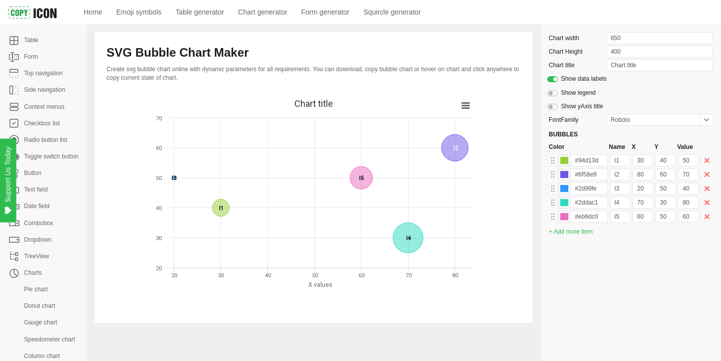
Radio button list (45, 139)
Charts (33, 272)
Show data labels (583, 78)
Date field (37, 206)
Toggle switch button (51, 156)
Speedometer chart (49, 339)
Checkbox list (42, 123)
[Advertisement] (351, 342)
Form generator (325, 12)
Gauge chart (40, 322)
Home (93, 12)
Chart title (561, 65)
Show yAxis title (582, 106)
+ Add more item (571, 231)
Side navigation (44, 89)
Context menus (44, 106)
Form (31, 56)
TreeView (36, 256)
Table (31, 40)
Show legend (578, 92)
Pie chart (36, 289)
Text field (36, 189)
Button (33, 172)
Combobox (38, 223)
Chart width (564, 38)
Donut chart (39, 305)
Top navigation (43, 73)
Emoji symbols (138, 12)
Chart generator (262, 12)
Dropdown (38, 239)
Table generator (199, 12)
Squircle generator (392, 12)
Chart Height (565, 51)
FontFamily (563, 119)
